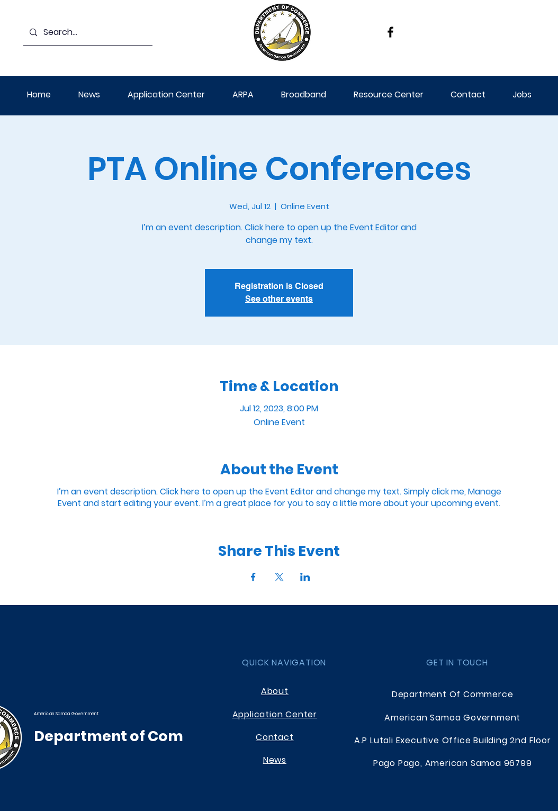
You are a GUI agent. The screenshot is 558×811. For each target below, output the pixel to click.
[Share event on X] (279, 577)
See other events (279, 299)
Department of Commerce (133, 736)
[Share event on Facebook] (253, 577)
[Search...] (86, 32)
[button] (243, 94)
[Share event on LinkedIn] (305, 577)
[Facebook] (390, 32)
